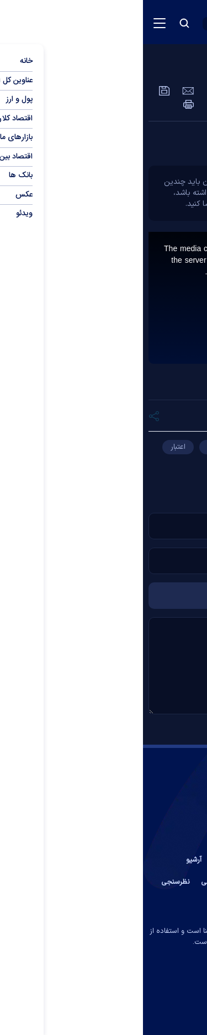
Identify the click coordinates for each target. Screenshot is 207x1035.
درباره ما (117, 860)
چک (144, 447)
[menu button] (17, 23)
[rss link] (68, 987)
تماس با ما (157, 860)
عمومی (154, 69)
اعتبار (35, 447)
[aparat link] (114, 987)
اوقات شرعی (75, 882)
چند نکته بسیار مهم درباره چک (133, 143)
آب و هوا (117, 882)
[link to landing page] (141, 22)
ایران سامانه (81, 957)
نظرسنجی (32, 882)
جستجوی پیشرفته (104, 904)
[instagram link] (91, 987)
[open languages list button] (78, 23)
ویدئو (193, 69)
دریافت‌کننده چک (90, 447)
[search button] (41, 23)
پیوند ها (82, 860)
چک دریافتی (174, 464)
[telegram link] (138, 987)
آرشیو (51, 860)
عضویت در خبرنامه (169, 882)
